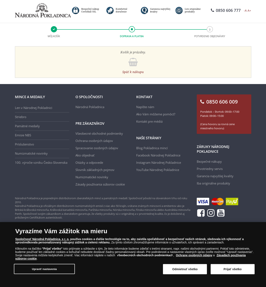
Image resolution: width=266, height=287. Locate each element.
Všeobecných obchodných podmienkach (145, 255)
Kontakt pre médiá (149, 121)
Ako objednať (84, 155)
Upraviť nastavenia (44, 268)
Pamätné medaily (27, 126)
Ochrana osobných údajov (94, 141)
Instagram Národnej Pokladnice (158, 162)
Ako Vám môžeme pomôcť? (155, 114)
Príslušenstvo (24, 144)
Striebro (20, 117)
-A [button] (245, 10)
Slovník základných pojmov (94, 170)
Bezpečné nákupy (209, 161)
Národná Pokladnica (89, 107)
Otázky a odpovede (89, 162)
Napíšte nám (145, 107)
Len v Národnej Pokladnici (33, 108)
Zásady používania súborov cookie (100, 184)
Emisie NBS (23, 135)
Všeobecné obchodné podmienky (99, 133)
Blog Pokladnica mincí (152, 148)
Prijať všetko (232, 269)
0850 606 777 (226, 10)
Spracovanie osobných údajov (96, 148)
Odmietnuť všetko (185, 269)
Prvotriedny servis (210, 169)
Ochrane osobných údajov (194, 255)
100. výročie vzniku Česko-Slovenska (41, 162)
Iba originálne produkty (213, 183)
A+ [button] (249, 10)
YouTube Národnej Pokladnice (157, 170)
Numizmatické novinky (31, 153)
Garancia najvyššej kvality (215, 176)
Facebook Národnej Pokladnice (158, 155)
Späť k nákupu (133, 72)
